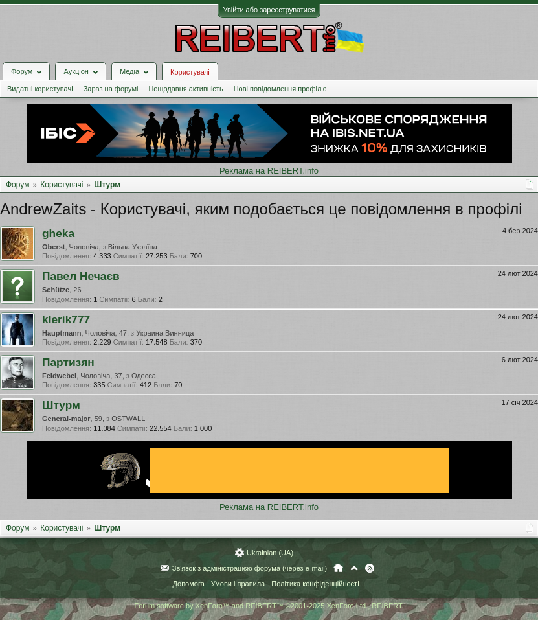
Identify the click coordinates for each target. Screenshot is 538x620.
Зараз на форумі (111, 89)
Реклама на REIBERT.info (269, 171)
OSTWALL (128, 418)
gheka (58, 233)
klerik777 (66, 319)
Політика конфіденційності (315, 584)
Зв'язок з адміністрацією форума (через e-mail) (250, 568)
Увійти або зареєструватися (269, 10)
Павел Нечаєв (81, 276)
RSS (369, 568)
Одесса (143, 376)
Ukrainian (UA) (270, 553)
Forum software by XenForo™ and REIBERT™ (268, 606)
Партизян (68, 362)
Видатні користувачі (40, 89)
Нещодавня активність (185, 89)
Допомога (188, 584)
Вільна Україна (132, 247)
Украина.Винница (165, 333)
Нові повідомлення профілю (280, 89)
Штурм (61, 404)
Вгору (354, 568)
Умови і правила (238, 584)
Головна (338, 568)
